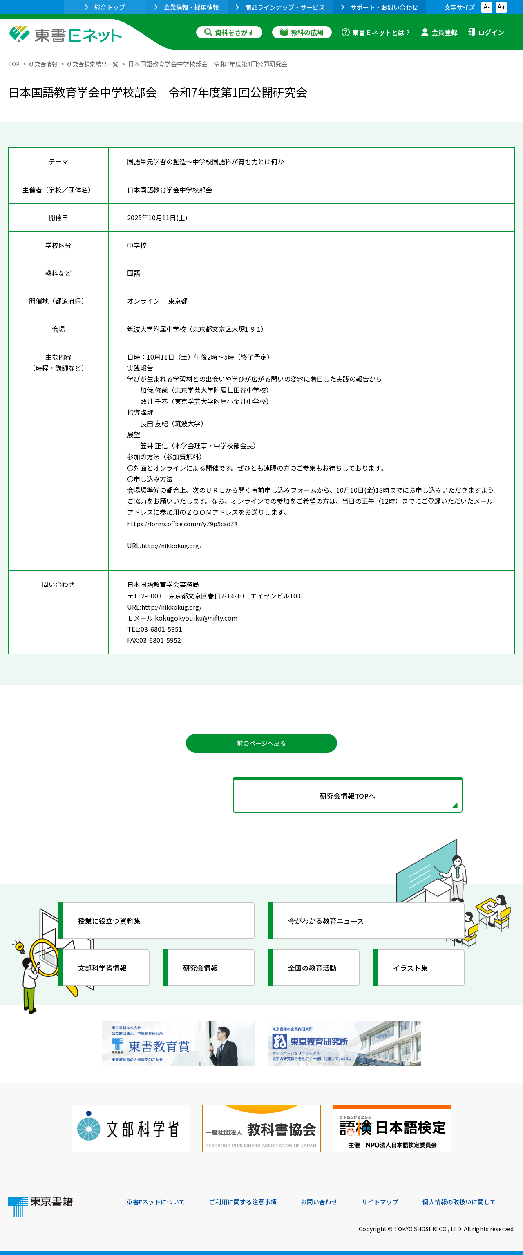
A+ (501, 7)
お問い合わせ (329, 1199)
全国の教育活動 (315, 972)
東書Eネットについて (158, 1199)
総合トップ (105, 7)
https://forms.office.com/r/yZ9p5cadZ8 (186, 523)
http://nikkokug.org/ (173, 545)
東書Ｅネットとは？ (376, 32)
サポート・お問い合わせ (379, 7)
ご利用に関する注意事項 (250, 1199)
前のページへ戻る (261, 744)
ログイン (485, 32)
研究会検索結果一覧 (97, 63)
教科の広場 (302, 32)
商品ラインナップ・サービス (280, 7)
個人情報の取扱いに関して (475, 1199)
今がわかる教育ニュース (330, 925)
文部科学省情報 (105, 972)
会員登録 (439, 32)
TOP (14, 63)
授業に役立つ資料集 (113, 925)
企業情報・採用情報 (186, 7)
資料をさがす (229, 32)
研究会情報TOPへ (261, 799)
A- (486, 7)
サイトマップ (392, 1199)
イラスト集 (413, 972)
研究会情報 (45, 63)
